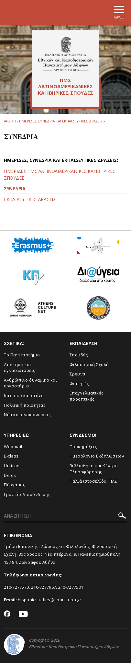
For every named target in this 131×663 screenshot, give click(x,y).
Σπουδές (79, 355)
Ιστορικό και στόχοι (24, 395)
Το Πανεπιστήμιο (22, 355)
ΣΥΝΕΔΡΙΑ (15, 188)
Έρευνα (77, 374)
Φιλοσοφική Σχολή (89, 364)
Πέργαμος (14, 485)
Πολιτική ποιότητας (24, 405)
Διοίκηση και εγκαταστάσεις (19, 368)
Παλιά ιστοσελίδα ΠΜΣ (93, 481)
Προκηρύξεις (83, 446)
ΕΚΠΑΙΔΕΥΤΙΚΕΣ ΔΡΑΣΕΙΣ (30, 199)
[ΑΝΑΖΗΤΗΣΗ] (65, 516)
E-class (11, 456)
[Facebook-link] (7, 614)
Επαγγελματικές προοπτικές (87, 396)
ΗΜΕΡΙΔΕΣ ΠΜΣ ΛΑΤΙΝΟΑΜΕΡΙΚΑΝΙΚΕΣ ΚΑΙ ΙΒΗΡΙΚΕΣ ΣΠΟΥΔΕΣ (59, 174)
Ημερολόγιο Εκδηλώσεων (97, 456)
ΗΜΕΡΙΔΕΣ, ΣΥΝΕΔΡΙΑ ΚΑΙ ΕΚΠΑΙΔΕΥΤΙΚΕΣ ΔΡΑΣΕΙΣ (61, 121)
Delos (10, 475)
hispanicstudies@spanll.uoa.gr (49, 600)
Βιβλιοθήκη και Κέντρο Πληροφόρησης (94, 469)
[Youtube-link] (23, 614)
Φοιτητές (79, 383)
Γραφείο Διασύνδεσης (27, 494)
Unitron (12, 465)
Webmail (13, 446)
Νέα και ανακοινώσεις (27, 414)
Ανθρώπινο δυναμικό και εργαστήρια (30, 383)
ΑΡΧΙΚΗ (10, 121)
